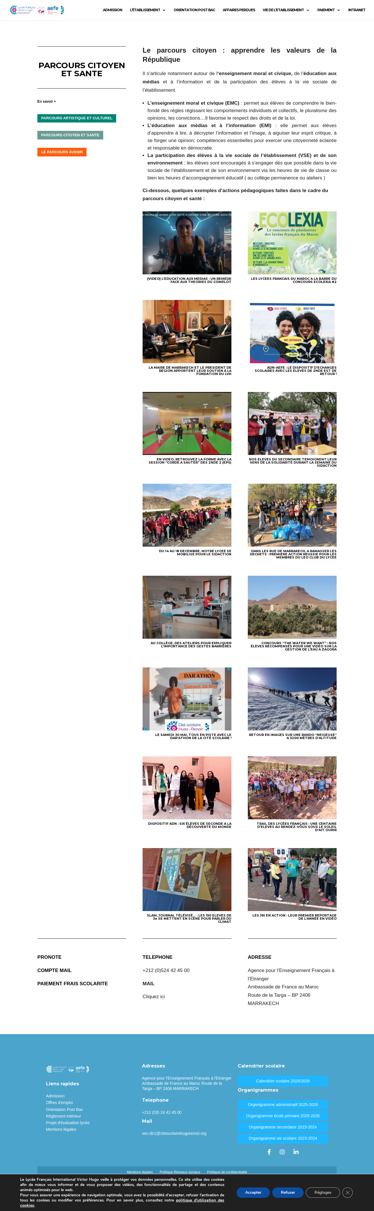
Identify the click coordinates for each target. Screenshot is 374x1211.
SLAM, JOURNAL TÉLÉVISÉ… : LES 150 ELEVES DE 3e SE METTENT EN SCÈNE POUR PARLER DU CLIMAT (189, 918)
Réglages (322, 1192)
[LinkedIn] (296, 1152)
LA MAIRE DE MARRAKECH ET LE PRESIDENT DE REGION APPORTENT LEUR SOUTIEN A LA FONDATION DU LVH (190, 371)
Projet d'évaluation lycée (67, 1122)
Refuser (288, 1192)
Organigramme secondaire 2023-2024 (283, 1127)
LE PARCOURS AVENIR (62, 152)
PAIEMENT (326, 10)
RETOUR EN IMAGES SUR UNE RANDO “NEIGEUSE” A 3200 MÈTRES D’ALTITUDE (293, 736)
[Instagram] (282, 1152)
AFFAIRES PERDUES (239, 10)
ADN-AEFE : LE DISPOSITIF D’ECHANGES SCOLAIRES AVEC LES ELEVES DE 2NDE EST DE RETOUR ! (296, 371)
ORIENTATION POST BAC (194, 10)
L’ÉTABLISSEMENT (145, 10)
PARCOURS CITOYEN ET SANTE (70, 135)
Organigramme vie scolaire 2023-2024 (283, 1138)
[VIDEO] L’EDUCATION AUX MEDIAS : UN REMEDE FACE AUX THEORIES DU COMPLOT (189, 280)
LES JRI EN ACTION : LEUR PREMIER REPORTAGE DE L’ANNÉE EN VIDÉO (294, 917)
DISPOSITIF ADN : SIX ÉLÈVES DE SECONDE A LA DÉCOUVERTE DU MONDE (189, 825)
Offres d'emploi (59, 1102)
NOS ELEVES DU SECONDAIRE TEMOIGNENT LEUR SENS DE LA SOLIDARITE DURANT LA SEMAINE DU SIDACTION (293, 462)
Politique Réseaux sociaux (180, 1172)
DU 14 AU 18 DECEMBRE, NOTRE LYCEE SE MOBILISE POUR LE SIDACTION (195, 552)
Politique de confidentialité (227, 1172)
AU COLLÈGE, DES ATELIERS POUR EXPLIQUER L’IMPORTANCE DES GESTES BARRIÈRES (191, 644)
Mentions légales (61, 1129)
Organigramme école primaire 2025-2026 (283, 1116)
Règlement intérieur (63, 1116)
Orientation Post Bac (64, 1109)
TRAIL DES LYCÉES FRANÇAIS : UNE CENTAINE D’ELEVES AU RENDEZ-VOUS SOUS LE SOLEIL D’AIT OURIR (297, 827)
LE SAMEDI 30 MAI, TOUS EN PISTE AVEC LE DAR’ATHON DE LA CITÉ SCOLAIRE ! (193, 736)
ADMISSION (112, 10)
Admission (55, 1096)
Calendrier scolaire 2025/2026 (283, 1081)
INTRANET (356, 10)
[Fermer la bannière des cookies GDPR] (347, 1192)
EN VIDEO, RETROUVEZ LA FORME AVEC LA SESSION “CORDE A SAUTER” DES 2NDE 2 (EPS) (190, 460)
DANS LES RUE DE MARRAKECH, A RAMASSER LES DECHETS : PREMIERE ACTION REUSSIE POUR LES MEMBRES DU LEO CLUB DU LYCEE (293, 554)
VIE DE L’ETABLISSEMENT (283, 10)
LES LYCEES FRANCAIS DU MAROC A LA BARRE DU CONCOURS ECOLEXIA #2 (294, 280)
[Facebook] (269, 1152)
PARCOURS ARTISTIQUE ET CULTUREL (76, 118)
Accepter (253, 1192)
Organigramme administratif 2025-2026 (283, 1104)
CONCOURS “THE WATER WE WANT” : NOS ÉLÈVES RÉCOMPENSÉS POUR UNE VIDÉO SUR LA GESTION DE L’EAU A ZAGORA (294, 646)
